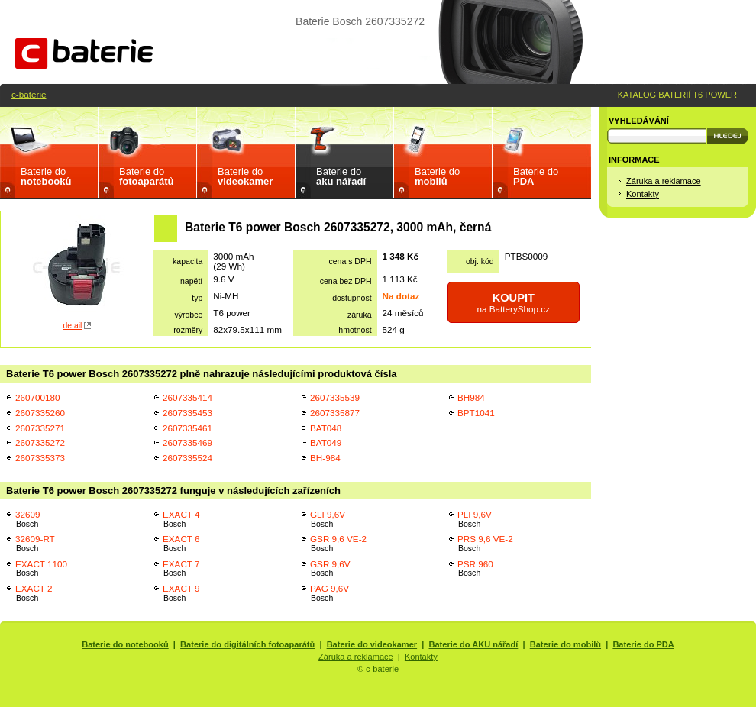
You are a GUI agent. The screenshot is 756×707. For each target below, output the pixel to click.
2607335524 (187, 458)
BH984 (471, 397)
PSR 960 (475, 568)
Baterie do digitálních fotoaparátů (247, 644)
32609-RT (35, 543)
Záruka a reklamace (663, 181)
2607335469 (187, 442)
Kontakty (642, 194)
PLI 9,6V (474, 518)
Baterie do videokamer (372, 644)
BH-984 (325, 458)
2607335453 (187, 413)
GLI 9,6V (327, 518)
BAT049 (325, 442)
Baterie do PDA (643, 644)
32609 (27, 518)
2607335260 (40, 413)
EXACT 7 (181, 568)
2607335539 (335, 397)
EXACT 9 (181, 592)
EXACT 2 (34, 592)
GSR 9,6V (330, 568)
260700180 (37, 397)
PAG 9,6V (329, 592)
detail (72, 325)
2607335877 (335, 413)
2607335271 (40, 428)
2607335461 (187, 428)
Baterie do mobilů (565, 644)
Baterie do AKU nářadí (474, 644)
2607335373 (40, 458)
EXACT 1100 (41, 568)
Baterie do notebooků (125, 644)
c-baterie (28, 94)
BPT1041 (476, 413)
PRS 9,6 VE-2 (485, 543)
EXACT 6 (181, 543)
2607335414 (187, 397)
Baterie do (46, 176)
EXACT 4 (181, 518)
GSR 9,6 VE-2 (338, 543)
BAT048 (325, 428)
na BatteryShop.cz (514, 303)
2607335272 (40, 442)
